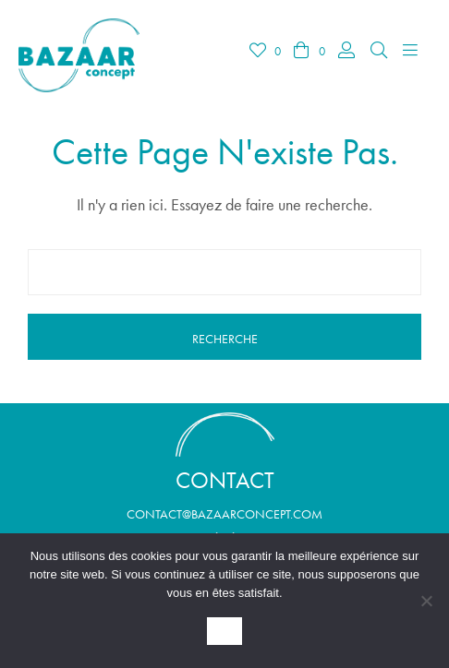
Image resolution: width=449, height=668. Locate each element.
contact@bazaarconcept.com (224, 514)
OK (224, 631)
